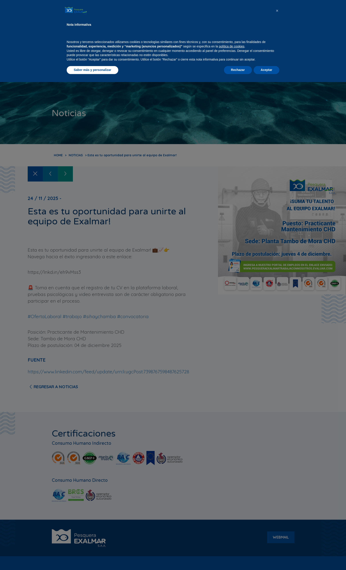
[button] (277, 498)
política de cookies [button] (231, 534)
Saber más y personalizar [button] (92, 558)
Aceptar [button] (266, 558)
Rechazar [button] (238, 558)
